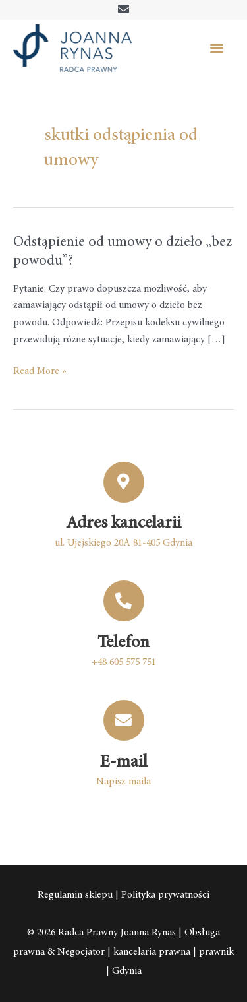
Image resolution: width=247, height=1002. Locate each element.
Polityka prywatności (165, 895)
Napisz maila (123, 782)
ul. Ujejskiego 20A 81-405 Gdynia (123, 543)
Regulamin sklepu (75, 895)
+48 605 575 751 (124, 663)
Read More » (40, 370)
